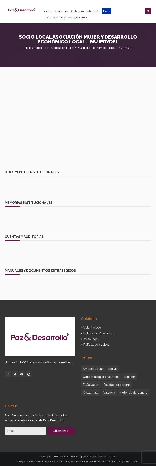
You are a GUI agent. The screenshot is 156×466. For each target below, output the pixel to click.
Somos (48, 11)
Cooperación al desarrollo (101, 376)
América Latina (93, 368)
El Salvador (91, 384)
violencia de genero (133, 392)
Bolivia (112, 368)
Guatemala (90, 392)
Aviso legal (90, 339)
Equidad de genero (117, 384)
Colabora (77, 11)
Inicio (27, 47)
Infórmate (93, 11)
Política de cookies (95, 344)
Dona (106, 11)
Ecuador (129, 376)
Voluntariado (91, 327)
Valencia (109, 392)
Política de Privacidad (97, 333)
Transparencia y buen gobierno (65, 17)
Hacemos (61, 11)
